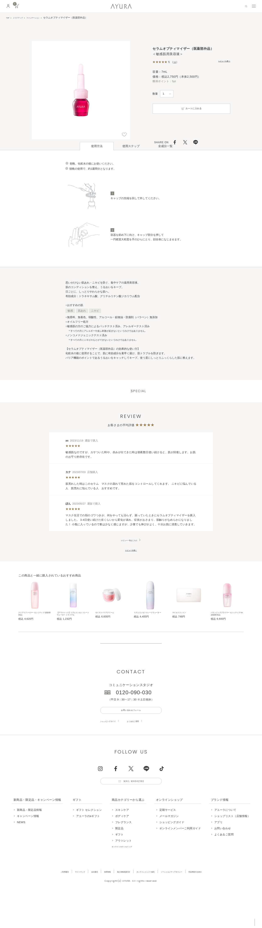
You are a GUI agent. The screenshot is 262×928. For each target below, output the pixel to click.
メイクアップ (22, 17)
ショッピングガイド (112, 750)
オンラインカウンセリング (128, 880)
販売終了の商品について (131, 665)
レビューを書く (220, 61)
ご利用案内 (37, 905)
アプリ (218, 856)
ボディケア (122, 850)
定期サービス (167, 843)
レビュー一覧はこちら (129, 549)
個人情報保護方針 (117, 905)
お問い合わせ (222, 862)
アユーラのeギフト (88, 850)
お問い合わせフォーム (130, 738)
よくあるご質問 (146, 750)
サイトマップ (58, 905)
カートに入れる (191, 109)
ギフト (119, 868)
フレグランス (123, 856)
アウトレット (123, 874)
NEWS (21, 856)
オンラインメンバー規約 (148, 905)
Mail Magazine (135, 813)
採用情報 (94, 905)
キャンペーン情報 (28, 850)
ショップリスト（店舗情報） (232, 850)
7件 (175, 62)
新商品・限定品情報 (29, 843)
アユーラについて (225, 843)
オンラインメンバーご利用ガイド (180, 862)
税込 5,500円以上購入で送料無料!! (221, 920)
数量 (155, 93)
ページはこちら (131, 272)
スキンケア (122, 843)
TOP (8, 17)
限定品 (119, 862)
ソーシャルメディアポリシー (186, 905)
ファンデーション (43, 17)
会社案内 (77, 905)
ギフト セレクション (89, 843)
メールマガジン (169, 850)
